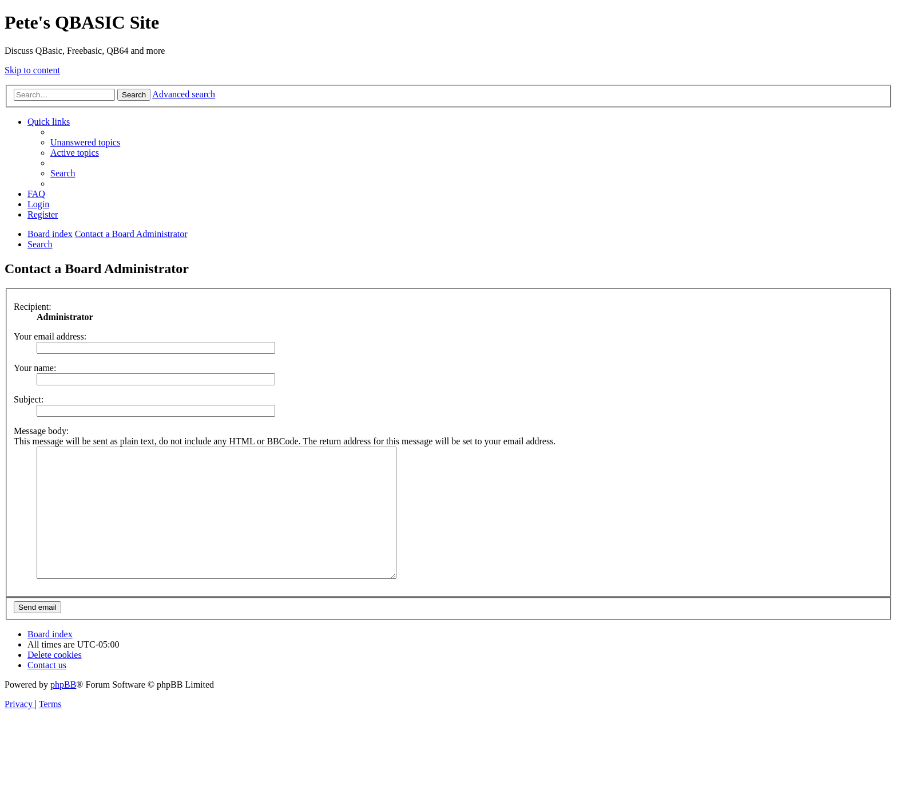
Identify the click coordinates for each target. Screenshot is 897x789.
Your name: (35, 368)
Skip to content (32, 70)
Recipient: (32, 306)
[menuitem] (85, 142)
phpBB (63, 710)
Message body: (41, 431)
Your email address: (50, 336)
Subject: (28, 399)
